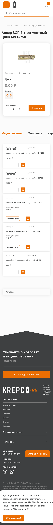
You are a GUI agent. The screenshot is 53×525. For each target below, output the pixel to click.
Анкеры (10, 292)
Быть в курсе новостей (26, 374)
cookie (27, 502)
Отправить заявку (37, 453)
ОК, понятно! (13, 518)
